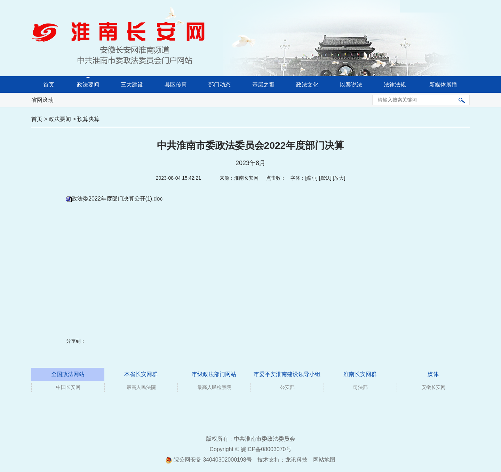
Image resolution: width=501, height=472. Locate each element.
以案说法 (351, 85)
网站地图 (324, 460)
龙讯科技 (296, 460)
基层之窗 (263, 85)
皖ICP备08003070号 (266, 449)
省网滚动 (42, 100)
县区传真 (176, 85)
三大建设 (132, 85)
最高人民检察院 (214, 387)
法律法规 (395, 85)
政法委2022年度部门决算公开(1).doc (117, 199)
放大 (339, 178)
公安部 (287, 387)
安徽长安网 (433, 387)
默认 (325, 178)
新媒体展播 (443, 85)
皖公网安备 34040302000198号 (209, 460)
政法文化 (307, 85)
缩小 (311, 178)
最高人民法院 (141, 387)
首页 (48, 85)
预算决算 (88, 119)
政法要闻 (88, 85)
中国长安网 (68, 387)
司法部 (360, 387)
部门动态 (219, 85)
